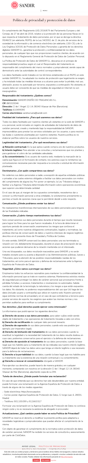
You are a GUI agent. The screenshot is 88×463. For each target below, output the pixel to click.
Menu (45, 10)
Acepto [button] (36, 460)
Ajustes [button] (53, 460)
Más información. (67, 457)
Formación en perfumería (23, 5)
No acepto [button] (45, 460)
